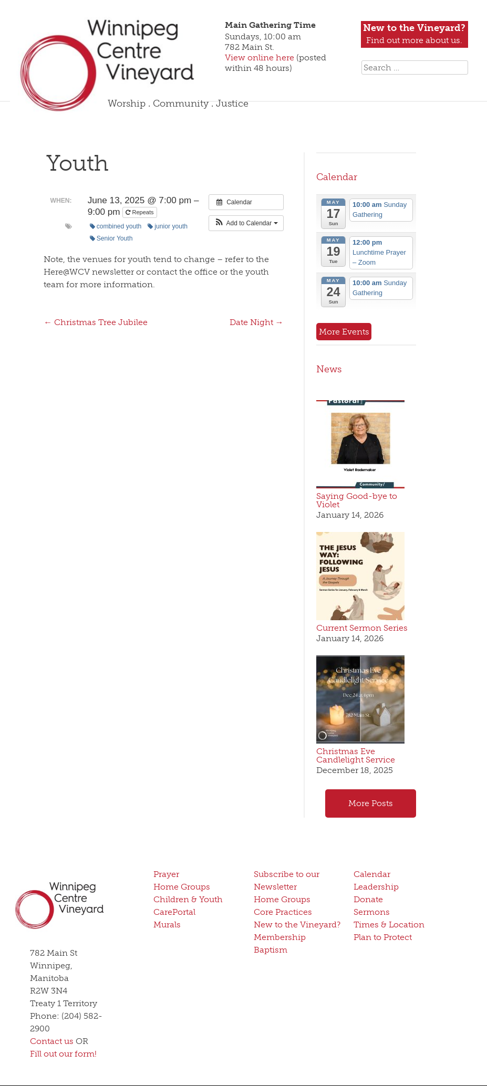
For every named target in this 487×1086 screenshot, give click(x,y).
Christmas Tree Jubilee (96, 322)
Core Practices (283, 912)
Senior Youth (111, 238)
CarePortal (174, 912)
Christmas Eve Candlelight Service (355, 755)
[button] (246, 223)
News (328, 369)
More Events (344, 332)
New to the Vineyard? (297, 925)
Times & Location (389, 925)
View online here (260, 57)
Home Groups (181, 887)
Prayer (166, 874)
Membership (280, 937)
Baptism (270, 950)
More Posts (370, 803)
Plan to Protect (383, 937)
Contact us (52, 1041)
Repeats (140, 212)
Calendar (336, 177)
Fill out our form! (63, 1054)
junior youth (168, 226)
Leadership (376, 887)
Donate (368, 899)
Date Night (257, 322)
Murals (167, 925)
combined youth (116, 226)
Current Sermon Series (362, 628)
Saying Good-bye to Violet (356, 500)
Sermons (372, 912)
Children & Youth (188, 899)
